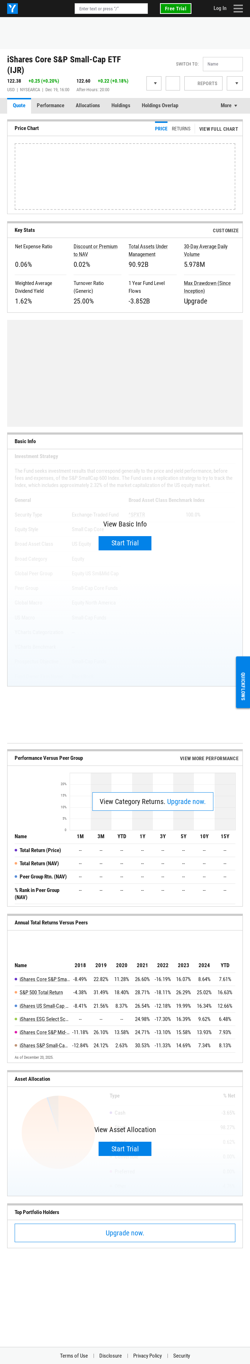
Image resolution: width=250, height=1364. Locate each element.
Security (181, 1356)
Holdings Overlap (160, 105)
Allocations (88, 105)
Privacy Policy (147, 1356)
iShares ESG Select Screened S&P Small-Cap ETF (45, 1019)
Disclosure (110, 1356)
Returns (181, 128)
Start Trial (125, 543)
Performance (50, 105)
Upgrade (195, 301)
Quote (19, 105)
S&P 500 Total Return (41, 992)
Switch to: (187, 64)
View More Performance (209, 758)
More (226, 105)
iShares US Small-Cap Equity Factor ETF (45, 1006)
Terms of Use (74, 1356)
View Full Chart (218, 129)
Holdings (120, 105)
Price (161, 128)
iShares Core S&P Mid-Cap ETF (45, 1032)
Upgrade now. (186, 801)
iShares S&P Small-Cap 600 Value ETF (45, 1045)
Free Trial (175, 8)
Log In (220, 8)
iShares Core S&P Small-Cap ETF (45, 979)
